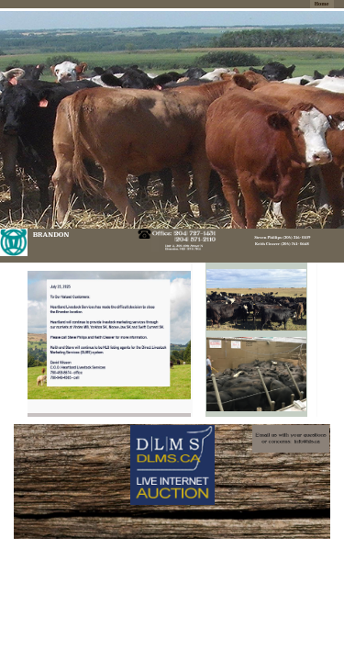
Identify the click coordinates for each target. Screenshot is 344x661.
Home (322, 4)
